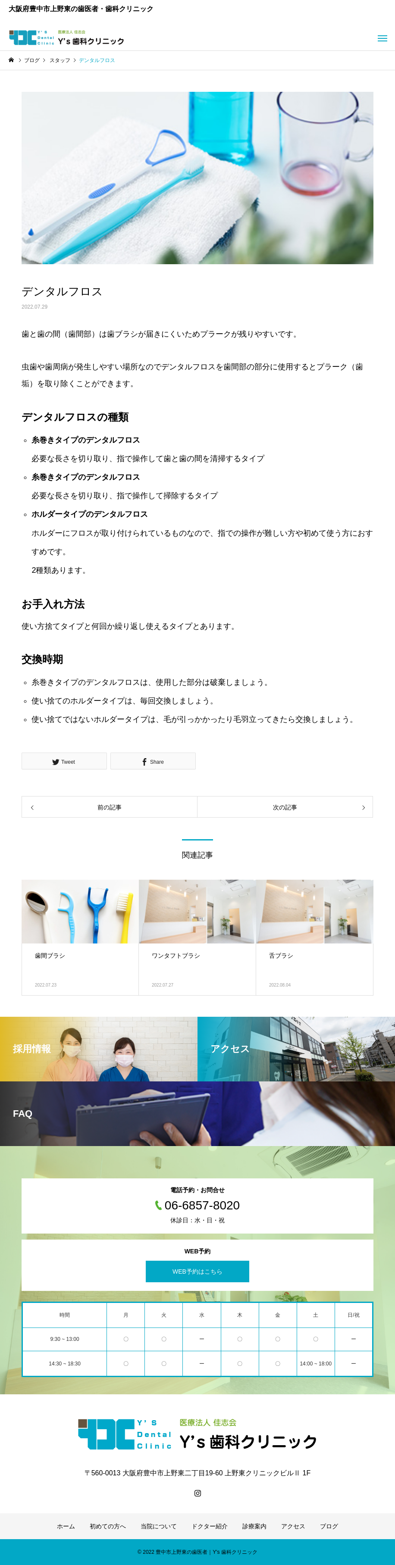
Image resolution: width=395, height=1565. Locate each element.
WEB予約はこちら (197, 1271)
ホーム (66, 1526)
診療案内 (254, 1526)
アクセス (293, 1526)
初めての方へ (108, 1526)
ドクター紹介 (209, 1526)
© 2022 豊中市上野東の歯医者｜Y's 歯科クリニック (197, 1552)
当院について (159, 1526)
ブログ (329, 1526)
